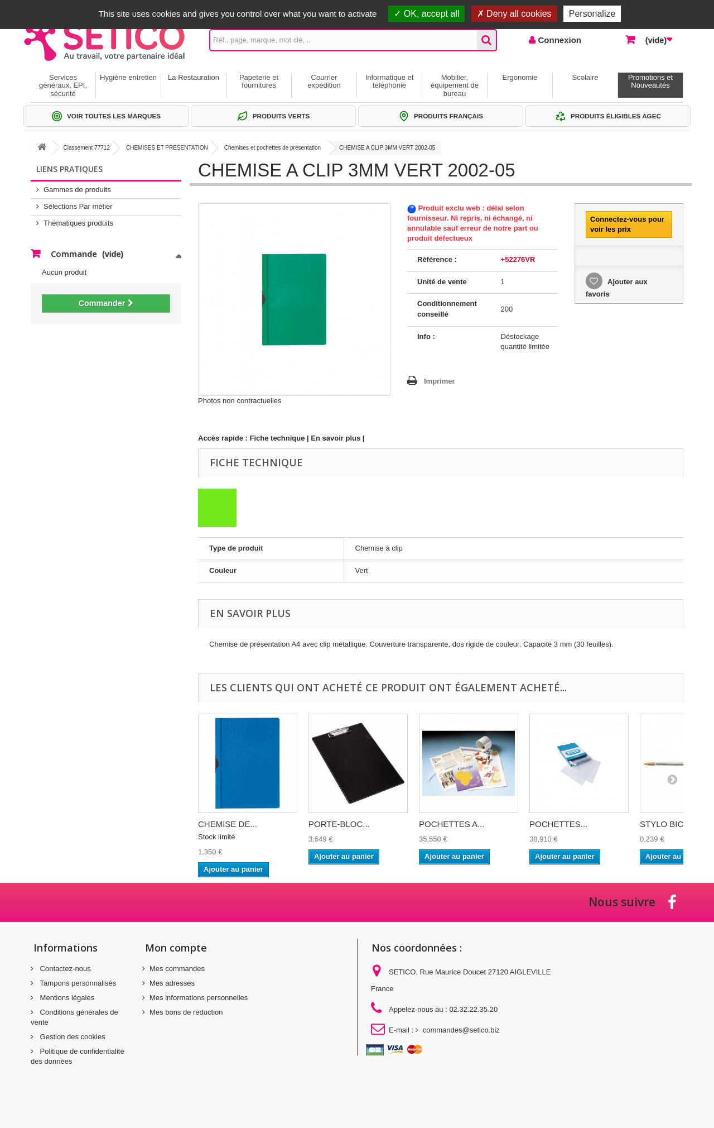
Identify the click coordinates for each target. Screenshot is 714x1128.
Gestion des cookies (71, 1037)
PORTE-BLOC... (339, 824)
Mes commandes (177, 968)
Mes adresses (172, 983)
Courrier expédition (323, 81)
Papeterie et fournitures (258, 81)
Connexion (558, 40)
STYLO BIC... (665, 824)
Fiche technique (277, 438)
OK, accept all (426, 13)
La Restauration (193, 77)
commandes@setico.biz (461, 1030)
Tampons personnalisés (77, 983)
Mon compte (176, 947)
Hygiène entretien (128, 77)
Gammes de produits (77, 189)
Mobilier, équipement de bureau (455, 85)
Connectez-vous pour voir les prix (627, 224)
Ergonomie (520, 77)
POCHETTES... (558, 824)
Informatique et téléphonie (389, 81)
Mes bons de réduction (186, 1012)
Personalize (592, 13)
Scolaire (585, 77)
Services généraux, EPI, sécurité (63, 85)
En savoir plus (335, 438)
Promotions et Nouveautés (650, 81)
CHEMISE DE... (227, 824)
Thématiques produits (78, 223)
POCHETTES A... (452, 824)
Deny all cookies (514, 13)
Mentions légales (66, 997)
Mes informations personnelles (198, 997)
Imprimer (439, 381)
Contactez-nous (64, 968)
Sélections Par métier (78, 206)
